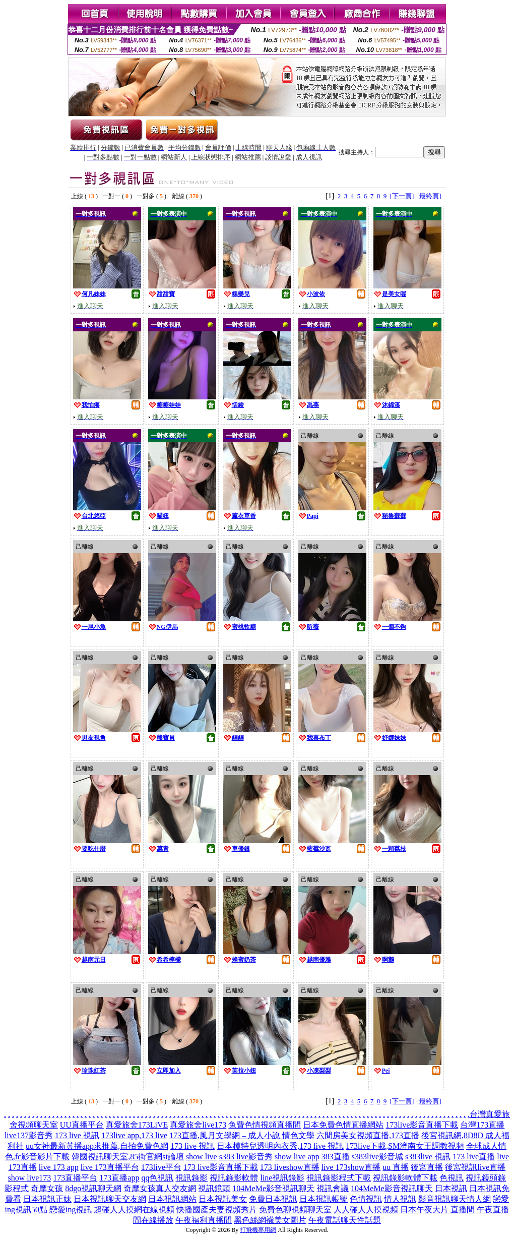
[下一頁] (402, 196)
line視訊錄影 (282, 1177)
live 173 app (59, 1167)
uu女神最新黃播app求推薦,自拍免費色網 (97, 1146)
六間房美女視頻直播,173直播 (367, 1135)
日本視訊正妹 (47, 1199)
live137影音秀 (29, 1135)
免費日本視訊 (273, 1199)
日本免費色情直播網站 (343, 1125)
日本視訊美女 (223, 1199)
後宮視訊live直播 (475, 1167)
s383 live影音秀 (246, 1156)
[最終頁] (429, 196)
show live (201, 1156)
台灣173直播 (482, 1125)
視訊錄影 (191, 1177)
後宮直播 (427, 1167)
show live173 (29, 1177)
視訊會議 (332, 1188)
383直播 (336, 1156)
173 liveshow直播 (289, 1167)
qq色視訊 (157, 1177)
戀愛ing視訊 (70, 1209)
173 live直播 (474, 1156)
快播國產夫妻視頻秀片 (216, 1209)
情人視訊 (400, 1199)
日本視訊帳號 (323, 1199)
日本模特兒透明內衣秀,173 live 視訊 (280, 1146)
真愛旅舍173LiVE (137, 1125)
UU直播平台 (82, 1125)
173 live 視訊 (77, 1135)
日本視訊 (451, 1188)
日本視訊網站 (172, 1199)
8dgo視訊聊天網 (93, 1188)
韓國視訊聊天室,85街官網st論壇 (128, 1156)
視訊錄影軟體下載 (405, 1177)
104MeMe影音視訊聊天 (273, 1188)
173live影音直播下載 (422, 1125)
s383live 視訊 (428, 1156)
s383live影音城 (377, 1156)
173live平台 (161, 1167)
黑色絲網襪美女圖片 (270, 1220)
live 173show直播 (351, 1167)
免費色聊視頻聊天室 (295, 1209)
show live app (297, 1156)
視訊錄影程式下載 (338, 1177)
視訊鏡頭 (214, 1188)
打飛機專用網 (258, 1229)
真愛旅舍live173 (198, 1125)
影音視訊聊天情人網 (454, 1199)
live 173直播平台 (110, 1167)
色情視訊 (366, 1199)
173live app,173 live (134, 1135)
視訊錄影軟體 (234, 1177)
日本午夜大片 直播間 (437, 1209)
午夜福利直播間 (203, 1220)
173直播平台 (75, 1177)
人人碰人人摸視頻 (366, 1209)
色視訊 (451, 1177)
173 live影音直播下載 (220, 1167)
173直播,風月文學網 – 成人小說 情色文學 (241, 1135)
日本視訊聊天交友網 (110, 1199)
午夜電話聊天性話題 (344, 1220)
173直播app (119, 1177)
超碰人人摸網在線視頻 (134, 1209)
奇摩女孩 (47, 1188)
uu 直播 (395, 1167)
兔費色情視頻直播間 (264, 1125)
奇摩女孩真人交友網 (159, 1188)
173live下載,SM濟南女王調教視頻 (405, 1146)
